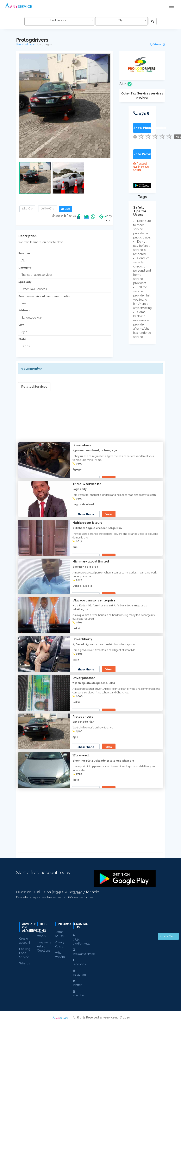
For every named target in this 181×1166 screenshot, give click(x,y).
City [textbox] (120, 20)
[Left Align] (153, 21)
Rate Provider (142, 154)
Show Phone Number (142, 128)
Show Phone (86, 479)
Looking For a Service (24, 1096)
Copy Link (107, 218)
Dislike (47, 208)
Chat (65, 208)
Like (27, 208)
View (109, 479)
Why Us (24, 1106)
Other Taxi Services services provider (142, 95)
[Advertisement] (90, 420)
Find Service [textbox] (58, 20)
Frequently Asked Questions (44, 1089)
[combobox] (59, 21)
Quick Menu (168, 936)
